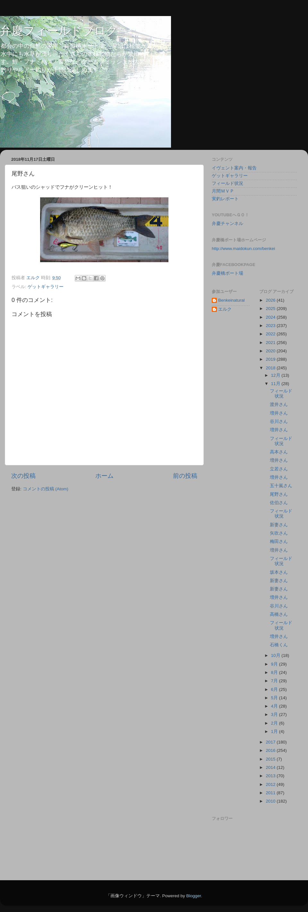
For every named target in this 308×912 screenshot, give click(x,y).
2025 (271, 308)
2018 (271, 368)
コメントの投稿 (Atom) (45, 488)
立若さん (279, 469)
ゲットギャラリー (46, 286)
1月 (275, 731)
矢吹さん (279, 533)
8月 (275, 672)
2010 (271, 801)
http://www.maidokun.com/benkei (243, 248)
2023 (271, 325)
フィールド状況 (227, 183)
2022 (271, 333)
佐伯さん (279, 502)
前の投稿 (185, 475)
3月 (275, 714)
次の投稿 (23, 475)
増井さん (279, 413)
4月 (275, 706)
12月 (276, 375)
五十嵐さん (281, 485)
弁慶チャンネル (227, 223)
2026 (271, 300)
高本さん (279, 452)
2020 (271, 350)
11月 (276, 383)
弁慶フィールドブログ (59, 30)
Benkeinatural (231, 300)
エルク (225, 309)
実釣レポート (225, 198)
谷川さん (279, 421)
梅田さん (279, 541)
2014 (271, 767)
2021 (271, 342)
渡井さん (279, 404)
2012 (271, 784)
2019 (271, 359)
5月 (275, 697)
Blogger (193, 895)
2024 (271, 317)
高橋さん (279, 614)
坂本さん (279, 572)
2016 (271, 750)
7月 (275, 680)
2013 (271, 775)
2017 (271, 742)
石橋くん (279, 644)
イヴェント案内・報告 (234, 168)
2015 (271, 759)
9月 (275, 664)
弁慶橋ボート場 (227, 273)
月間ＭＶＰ (223, 191)
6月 (275, 689)
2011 (271, 792)
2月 (275, 723)
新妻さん (279, 524)
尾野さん (279, 494)
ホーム (104, 475)
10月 (276, 655)
